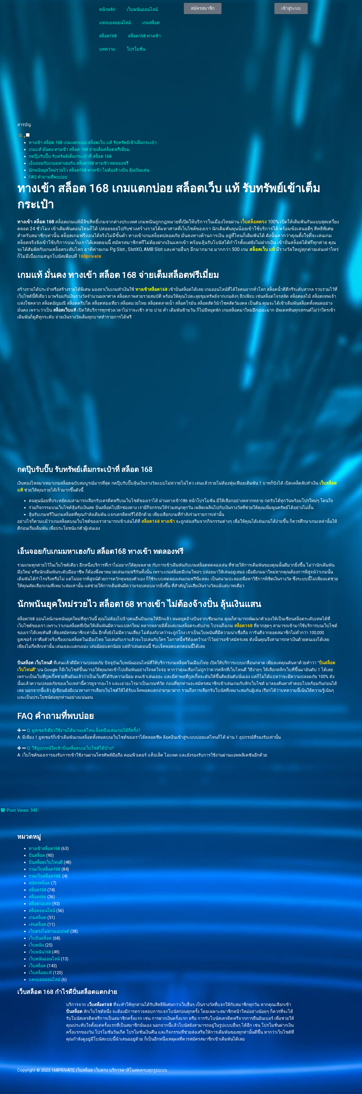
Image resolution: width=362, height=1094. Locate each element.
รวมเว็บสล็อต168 (44, 869)
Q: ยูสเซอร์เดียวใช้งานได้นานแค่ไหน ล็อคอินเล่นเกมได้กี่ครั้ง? (83, 730)
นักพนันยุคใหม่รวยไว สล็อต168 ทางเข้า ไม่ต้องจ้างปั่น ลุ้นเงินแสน (89, 170)
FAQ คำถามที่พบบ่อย (48, 177)
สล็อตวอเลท (40, 903)
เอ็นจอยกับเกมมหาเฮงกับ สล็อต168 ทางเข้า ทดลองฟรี (78, 163)
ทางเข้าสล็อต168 (44, 848)
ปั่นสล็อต (37, 855)
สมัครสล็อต (39, 883)
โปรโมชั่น (136, 49)
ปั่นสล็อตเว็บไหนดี (46, 862)
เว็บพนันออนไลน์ (142, 9)
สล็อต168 (108, 36)
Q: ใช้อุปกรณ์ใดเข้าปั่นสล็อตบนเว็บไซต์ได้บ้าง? (70, 748)
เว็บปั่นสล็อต (40, 938)
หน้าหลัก (107, 9)
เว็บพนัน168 (40, 952)
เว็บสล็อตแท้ (40, 972)
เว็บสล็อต (37, 965)
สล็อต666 (37, 896)
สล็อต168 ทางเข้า (144, 36)
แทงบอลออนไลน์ (115, 22)
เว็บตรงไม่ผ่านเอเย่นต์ (49, 931)
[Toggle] (28, 135)
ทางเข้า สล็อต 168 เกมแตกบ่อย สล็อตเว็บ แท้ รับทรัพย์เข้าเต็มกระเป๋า (93, 142)
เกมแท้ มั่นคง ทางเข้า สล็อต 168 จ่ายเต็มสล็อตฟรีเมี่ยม (79, 149)
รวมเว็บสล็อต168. (45, 876)
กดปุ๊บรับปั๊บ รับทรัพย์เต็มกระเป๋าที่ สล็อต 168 (70, 156)
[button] (23, 135)
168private (89, 256)
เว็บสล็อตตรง (253, 221)
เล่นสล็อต (37, 924)
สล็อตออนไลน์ (42, 910)
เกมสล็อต (151, 22)
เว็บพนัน (36, 945)
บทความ (107, 49)
